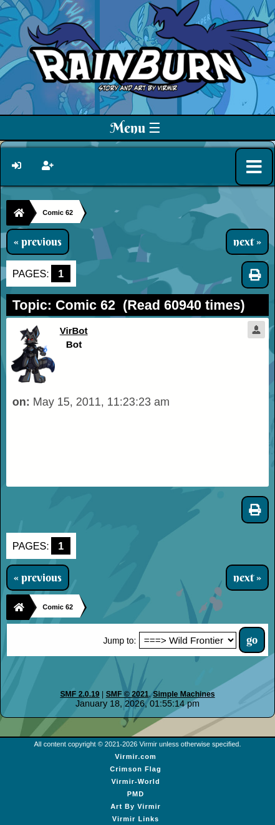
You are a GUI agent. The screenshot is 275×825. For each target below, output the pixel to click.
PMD (135, 794)
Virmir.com (136, 756)
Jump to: (119, 641)
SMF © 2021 (127, 694)
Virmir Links (135, 819)
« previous (38, 242)
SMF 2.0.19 (79, 694)
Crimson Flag (135, 769)
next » (247, 242)
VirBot (74, 330)
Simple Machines (184, 694)
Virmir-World (135, 781)
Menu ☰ (135, 127)
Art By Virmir (135, 806)
